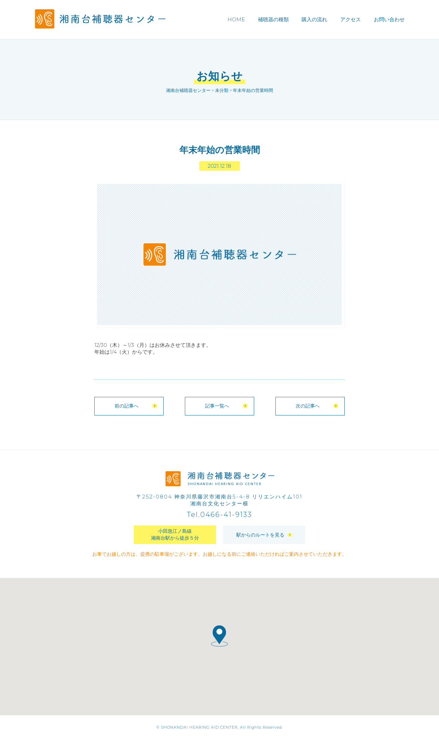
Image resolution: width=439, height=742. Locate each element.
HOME (236, 19)
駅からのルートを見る (264, 537)
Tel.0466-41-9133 (219, 517)
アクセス (350, 19)
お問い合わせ (389, 19)
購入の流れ (314, 19)
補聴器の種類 (273, 19)
